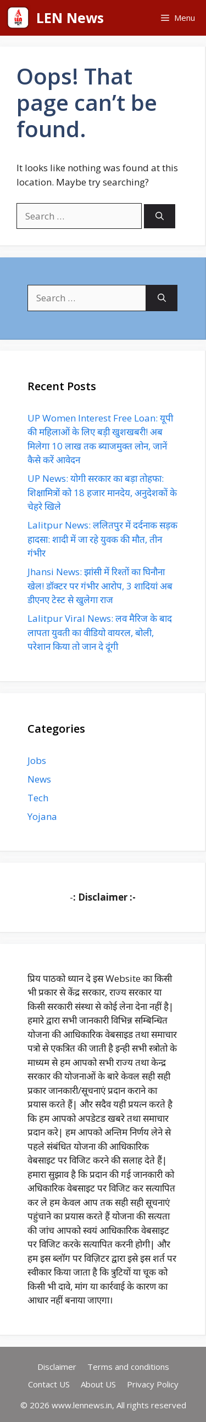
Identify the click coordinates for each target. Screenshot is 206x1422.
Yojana (42, 816)
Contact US (49, 1384)
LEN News (70, 17)
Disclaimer (56, 1366)
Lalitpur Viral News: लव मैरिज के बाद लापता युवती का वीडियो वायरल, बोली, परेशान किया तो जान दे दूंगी (99, 632)
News (39, 779)
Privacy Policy (153, 1384)
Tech (37, 797)
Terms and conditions (128, 1366)
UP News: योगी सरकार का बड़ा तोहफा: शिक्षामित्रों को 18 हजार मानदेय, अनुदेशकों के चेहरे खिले (102, 492)
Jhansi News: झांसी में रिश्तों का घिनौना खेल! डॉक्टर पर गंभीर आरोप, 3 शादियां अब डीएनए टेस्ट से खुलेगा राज (99, 585)
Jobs (36, 760)
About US (98, 1384)
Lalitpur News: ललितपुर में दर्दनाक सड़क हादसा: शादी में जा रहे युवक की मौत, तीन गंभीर (102, 539)
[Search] (159, 216)
